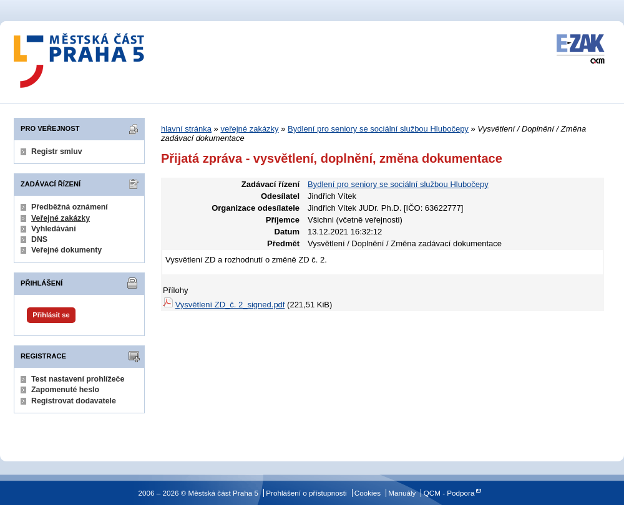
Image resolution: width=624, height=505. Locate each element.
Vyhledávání (53, 228)
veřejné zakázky (249, 128)
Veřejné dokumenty (66, 250)
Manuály (402, 493)
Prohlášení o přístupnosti (306, 493)
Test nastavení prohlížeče (77, 379)
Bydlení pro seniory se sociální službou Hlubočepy (378, 128)
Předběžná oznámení (69, 207)
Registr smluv (56, 151)
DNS (39, 239)
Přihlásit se (50, 315)
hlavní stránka (186, 128)
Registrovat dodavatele (73, 401)
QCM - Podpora (449, 493)
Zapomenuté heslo (65, 389)
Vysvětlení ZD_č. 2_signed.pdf (230, 304)
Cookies (367, 493)
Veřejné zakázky (60, 218)
